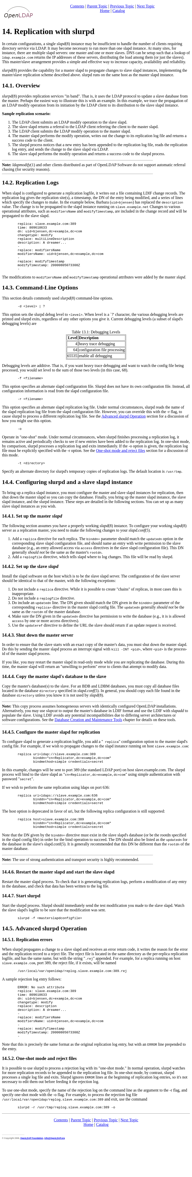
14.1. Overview (21, 85)
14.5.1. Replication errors (27, 960)
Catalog (118, 11)
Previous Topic (122, 6)
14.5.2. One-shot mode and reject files (39, 1090)
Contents (77, 6)
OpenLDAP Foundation (31, 1171)
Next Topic (146, 6)
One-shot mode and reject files (120, 463)
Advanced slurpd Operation (124, 428)
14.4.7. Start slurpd (21, 916)
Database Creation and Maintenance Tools (88, 733)
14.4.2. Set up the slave (30, 579)
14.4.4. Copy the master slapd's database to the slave (54, 690)
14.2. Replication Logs (30, 182)
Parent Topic (97, 6)
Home (105, 11)
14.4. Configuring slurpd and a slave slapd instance (67, 495)
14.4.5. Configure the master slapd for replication (51, 745)
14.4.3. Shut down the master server (37, 648)
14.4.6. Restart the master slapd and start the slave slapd (58, 892)
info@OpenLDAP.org (54, 1171)
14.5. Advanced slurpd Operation (44, 949)
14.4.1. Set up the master (32, 529)
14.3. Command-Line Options (40, 297)
